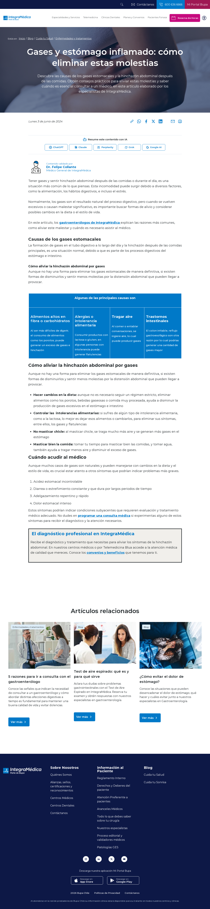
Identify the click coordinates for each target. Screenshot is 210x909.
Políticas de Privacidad (107, 892)
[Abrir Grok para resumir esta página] (129, 147)
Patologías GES (107, 847)
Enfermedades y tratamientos (73, 38)
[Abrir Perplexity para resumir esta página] (105, 147)
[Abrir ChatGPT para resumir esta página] (56, 147)
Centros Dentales (62, 805)
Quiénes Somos (61, 774)
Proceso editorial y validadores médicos (111, 837)
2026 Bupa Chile (79, 892)
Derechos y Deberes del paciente (113, 787)
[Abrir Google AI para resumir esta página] (153, 147)
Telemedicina (90, 17)
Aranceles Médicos (110, 809)
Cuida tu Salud (44, 38)
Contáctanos (59, 813)
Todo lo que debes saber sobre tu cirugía (114, 818)
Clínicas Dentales (110, 17)
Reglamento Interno (111, 778)
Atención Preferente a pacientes (112, 799)
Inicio (22, 38)
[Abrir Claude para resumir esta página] (80, 147)
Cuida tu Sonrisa (155, 782)
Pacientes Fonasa (157, 17)
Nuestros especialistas (112, 828)
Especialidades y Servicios (66, 17)
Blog (30, 38)
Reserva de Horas (184, 18)
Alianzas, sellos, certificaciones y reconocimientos (61, 786)
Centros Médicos (61, 798)
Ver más (19, 722)
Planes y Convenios (133, 17)
